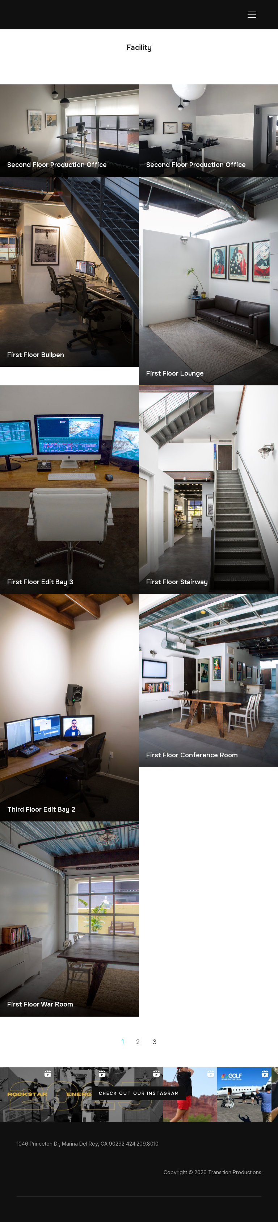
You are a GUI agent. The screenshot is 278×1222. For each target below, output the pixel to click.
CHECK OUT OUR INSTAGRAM (139, 1093)
